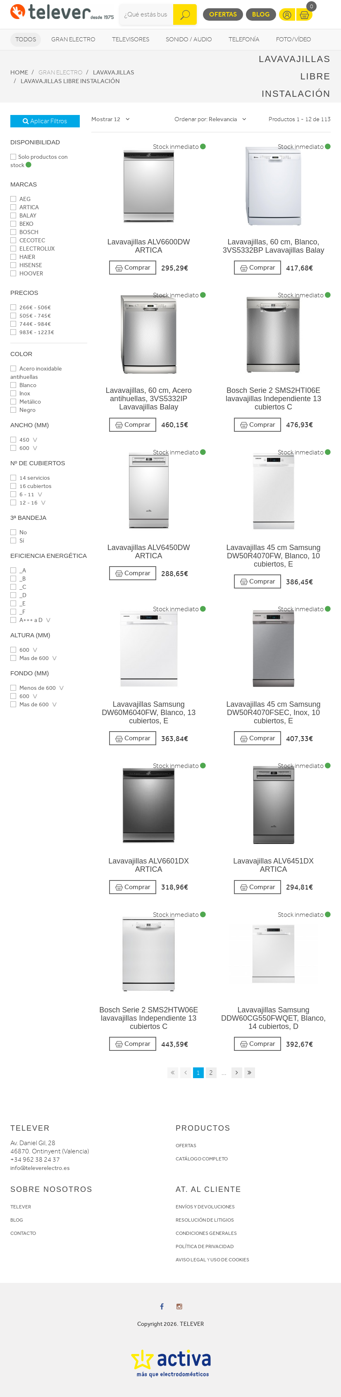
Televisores (130, 39)
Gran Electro (73, 39)
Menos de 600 (33, 687)
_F (17, 611)
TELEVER (20, 1207)
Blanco (23, 385)
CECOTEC (27, 240)
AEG (20, 199)
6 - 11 (22, 494)
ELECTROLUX (32, 248)
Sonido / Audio (189, 39)
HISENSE (26, 265)
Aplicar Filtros (45, 121)
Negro (23, 410)
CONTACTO (23, 1233)
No (18, 532)
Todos (25, 39)
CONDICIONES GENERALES (206, 1233)
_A (18, 570)
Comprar (132, 267)
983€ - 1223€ (32, 332)
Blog (261, 14)
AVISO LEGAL (191, 1260)
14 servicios (30, 477)
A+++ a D (26, 620)
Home (19, 72)
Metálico (25, 401)
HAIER (22, 257)
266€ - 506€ (30, 307)
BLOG (16, 1220)
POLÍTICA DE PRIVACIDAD (205, 1246)
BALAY (23, 215)
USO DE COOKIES (229, 1260)
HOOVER (26, 273)
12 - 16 (24, 502)
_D (18, 595)
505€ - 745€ (30, 315)
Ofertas (223, 14)
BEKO (21, 223)
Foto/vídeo (293, 39)
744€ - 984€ (30, 324)
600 (19, 448)
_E (18, 603)
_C (18, 587)
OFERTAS (186, 1145)
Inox (20, 393)
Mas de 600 (29, 658)
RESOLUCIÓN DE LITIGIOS (205, 1220)
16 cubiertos (31, 486)
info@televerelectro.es (40, 1168)
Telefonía (244, 39)
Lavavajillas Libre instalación (70, 81)
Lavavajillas (113, 72)
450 (19, 439)
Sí (17, 540)
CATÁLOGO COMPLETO (202, 1159)
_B (18, 578)
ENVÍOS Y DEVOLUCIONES (205, 1207)
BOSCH (24, 232)
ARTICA (24, 207)
